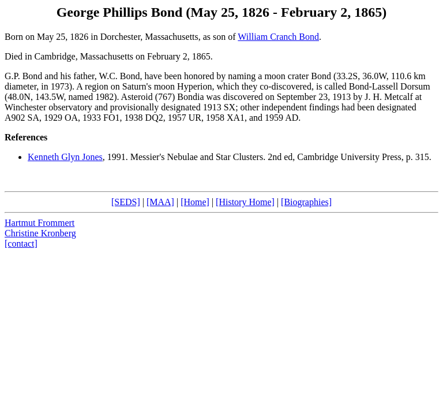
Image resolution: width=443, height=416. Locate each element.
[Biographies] (306, 202)
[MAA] (160, 202)
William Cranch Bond (278, 37)
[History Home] (245, 202)
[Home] (195, 202)
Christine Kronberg (40, 233)
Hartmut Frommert (39, 223)
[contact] (21, 243)
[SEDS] (125, 202)
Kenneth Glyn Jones (65, 157)
